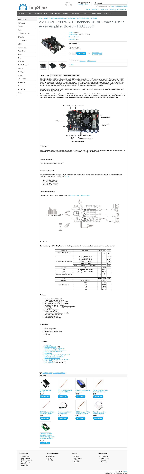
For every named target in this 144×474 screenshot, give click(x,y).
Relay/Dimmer (55, 13)
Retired (20, 93)
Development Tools (41, 13)
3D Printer (21, 61)
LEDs (19, 44)
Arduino (21, 13)
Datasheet (48, 345)
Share (71, 65)
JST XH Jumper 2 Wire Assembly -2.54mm (47, 412)
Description (45, 75)
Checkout (123, 9)
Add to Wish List (97, 53)
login (112, 6)
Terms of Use (25, 456)
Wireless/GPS (96, 13)
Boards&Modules (23, 65)
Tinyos (125, 471)
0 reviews (83, 61)
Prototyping (75, 13)
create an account (121, 6)
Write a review (91, 61)
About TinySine (25, 458)
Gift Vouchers (78, 458)
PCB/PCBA (108, 13)
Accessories (21, 82)
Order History (105, 458)
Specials (76, 462)
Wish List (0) (95, 9)
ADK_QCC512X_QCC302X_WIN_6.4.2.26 (57, 355)
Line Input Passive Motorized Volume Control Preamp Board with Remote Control (47, 436)
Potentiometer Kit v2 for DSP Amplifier (99, 412)
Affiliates (76, 460)
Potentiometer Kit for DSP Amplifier (64, 412)
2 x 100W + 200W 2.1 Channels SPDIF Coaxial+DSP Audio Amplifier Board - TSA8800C (70, 18)
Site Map (50, 460)
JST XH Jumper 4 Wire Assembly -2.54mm (65, 391)
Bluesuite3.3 (48, 353)
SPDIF (63, 373)
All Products (21, 23)
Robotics (85, 13)
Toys (19, 58)
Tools (19, 54)
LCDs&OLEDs (22, 40)
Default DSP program (51, 361)
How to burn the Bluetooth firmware (55, 350)
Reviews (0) (57, 75)
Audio (29, 13)
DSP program (49, 362)
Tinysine (75, 32)
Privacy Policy (25, 462)
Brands (76, 456)
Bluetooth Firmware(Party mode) (54, 348)
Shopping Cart (114, 9)
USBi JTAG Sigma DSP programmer (79, 195)
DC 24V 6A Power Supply (45, 391)
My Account (104, 9)
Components (22, 86)
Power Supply (22, 47)
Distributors (24, 466)
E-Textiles (21, 37)
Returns (50, 458)
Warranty (24, 464)
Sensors (66, 13)
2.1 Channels (57, 373)
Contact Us (51, 456)
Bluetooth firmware (50, 347)
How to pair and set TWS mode (54, 356)
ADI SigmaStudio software (52, 358)
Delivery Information (27, 460)
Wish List (103, 460)
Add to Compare (97, 54)
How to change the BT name (53, 351)
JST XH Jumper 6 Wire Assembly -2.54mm (100, 391)
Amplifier (45, 373)
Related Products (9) (71, 75)
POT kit (67, 176)
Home (88, 9)
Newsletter (104, 462)
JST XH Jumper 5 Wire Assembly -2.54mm (82, 412)
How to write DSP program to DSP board (57, 359)
